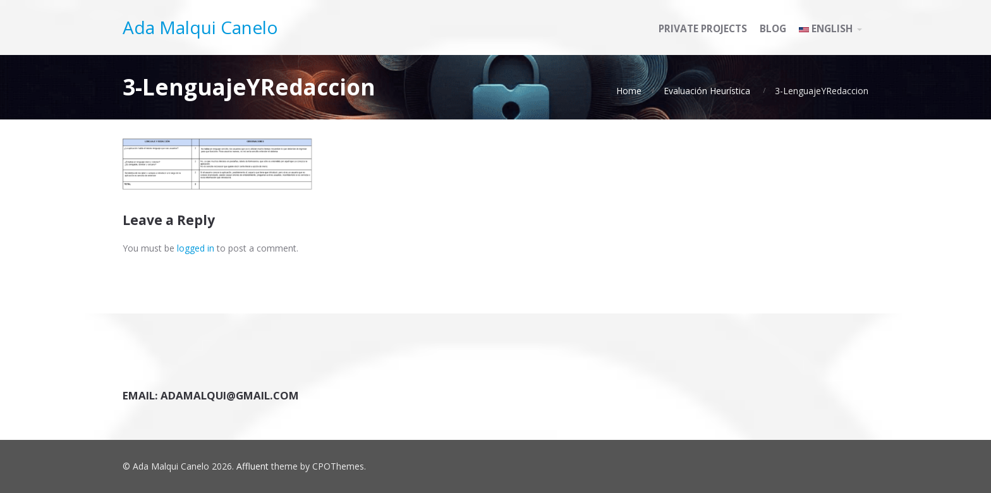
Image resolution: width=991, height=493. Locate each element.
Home (628, 91)
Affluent (252, 466)
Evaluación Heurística (707, 91)
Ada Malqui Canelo (200, 27)
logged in (195, 248)
